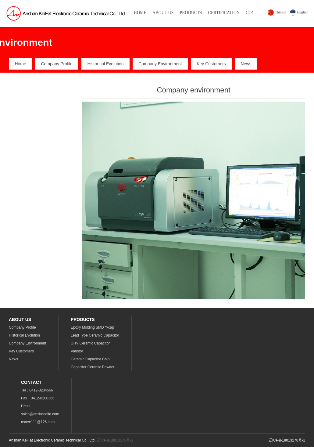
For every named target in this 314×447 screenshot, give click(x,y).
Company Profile (57, 63)
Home (20, 63)
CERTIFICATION (224, 12)
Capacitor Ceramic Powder (92, 367)
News (246, 63)
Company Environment (160, 63)
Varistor (77, 351)
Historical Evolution (105, 63)
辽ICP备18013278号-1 (115, 440)
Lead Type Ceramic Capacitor (95, 335)
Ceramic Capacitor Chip (90, 359)
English (299, 12)
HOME (140, 12)
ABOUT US (162, 12)
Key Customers (211, 63)
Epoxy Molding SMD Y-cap (92, 327)
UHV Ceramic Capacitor (90, 343)
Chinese (277, 12)
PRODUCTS (191, 12)
